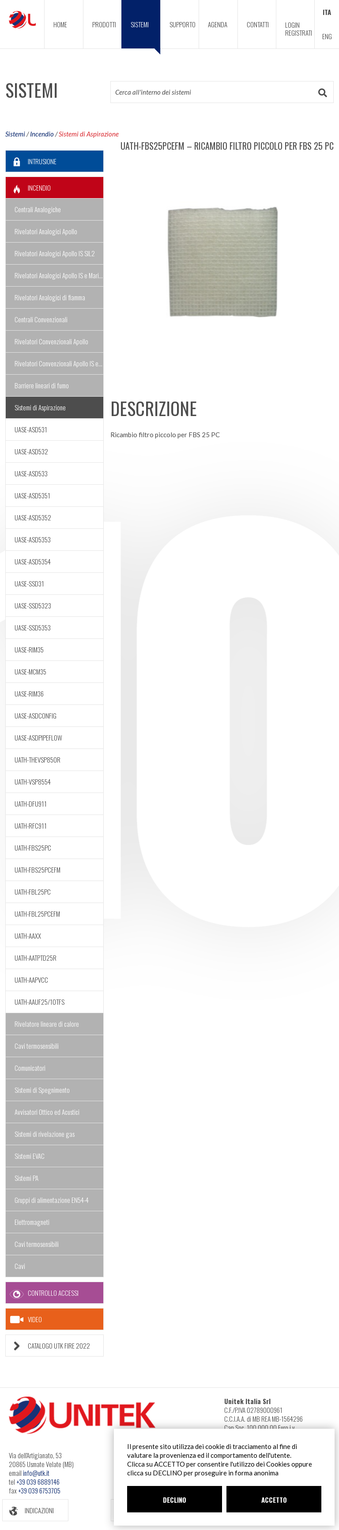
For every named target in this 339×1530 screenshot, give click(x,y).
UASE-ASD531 (31, 429)
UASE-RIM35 (29, 649)
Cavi (20, 1266)
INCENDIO (28, 188)
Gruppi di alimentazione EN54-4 (52, 1200)
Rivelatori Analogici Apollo (46, 231)
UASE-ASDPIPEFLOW (38, 737)
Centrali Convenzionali (41, 319)
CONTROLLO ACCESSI (42, 1293)
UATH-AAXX (28, 935)
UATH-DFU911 (31, 803)
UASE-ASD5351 (32, 495)
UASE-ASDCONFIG (35, 715)
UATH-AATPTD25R (35, 957)
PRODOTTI (104, 24)
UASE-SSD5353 (33, 627)
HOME (60, 24)
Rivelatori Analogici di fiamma (50, 297)
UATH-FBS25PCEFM (37, 869)
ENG (327, 36)
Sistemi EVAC (30, 1156)
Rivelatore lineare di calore (47, 1024)
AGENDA (217, 24)
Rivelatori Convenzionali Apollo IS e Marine (59, 363)
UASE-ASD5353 (33, 539)
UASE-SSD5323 (33, 605)
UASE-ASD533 (31, 473)
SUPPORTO (183, 24)
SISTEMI (145, 33)
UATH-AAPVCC (31, 979)
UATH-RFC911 (31, 825)
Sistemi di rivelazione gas (45, 1134)
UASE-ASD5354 (33, 561)
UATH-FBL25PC (33, 891)
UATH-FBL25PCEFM (37, 913)
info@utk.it (36, 1473)
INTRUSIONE (31, 161)
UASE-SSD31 (29, 583)
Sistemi (15, 134)
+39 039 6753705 (39, 1490)
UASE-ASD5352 (33, 517)
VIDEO (26, 1319)
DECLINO (174, 1499)
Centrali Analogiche (38, 209)
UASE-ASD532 (31, 451)
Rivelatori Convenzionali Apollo (51, 341)
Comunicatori (30, 1068)
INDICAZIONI (28, 1510)
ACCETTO (274, 1499)
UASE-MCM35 (30, 671)
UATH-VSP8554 (33, 781)
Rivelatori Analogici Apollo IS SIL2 (55, 253)
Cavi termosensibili (37, 1046)
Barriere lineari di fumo (42, 385)
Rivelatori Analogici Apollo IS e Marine (59, 275)
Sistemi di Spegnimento (42, 1090)
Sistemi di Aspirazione (89, 134)
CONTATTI (258, 24)
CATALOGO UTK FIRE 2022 (48, 1346)
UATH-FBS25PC (33, 847)
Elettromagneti (32, 1222)
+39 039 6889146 (38, 1481)
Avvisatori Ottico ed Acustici (47, 1112)
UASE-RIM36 (29, 693)
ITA (327, 12)
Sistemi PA (26, 1178)
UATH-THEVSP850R (37, 759)
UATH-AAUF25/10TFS (39, 1001)
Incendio (42, 134)
